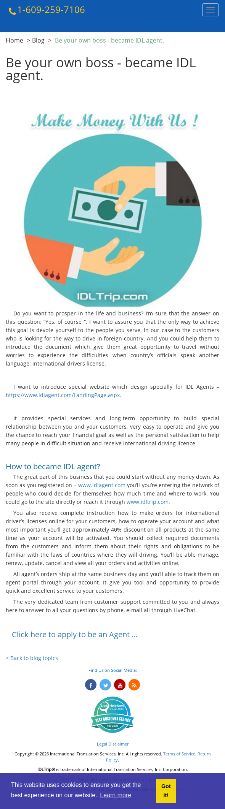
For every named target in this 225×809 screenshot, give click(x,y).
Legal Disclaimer (113, 744)
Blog (38, 40)
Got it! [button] (166, 790)
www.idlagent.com (102, 485)
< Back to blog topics (32, 658)
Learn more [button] (115, 795)
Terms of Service (179, 754)
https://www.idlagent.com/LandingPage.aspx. (63, 395)
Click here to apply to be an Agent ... (74, 634)
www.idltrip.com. (147, 501)
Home (14, 40)
